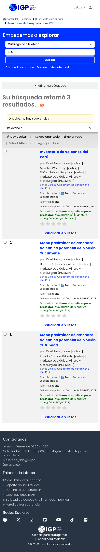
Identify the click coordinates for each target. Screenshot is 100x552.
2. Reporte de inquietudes (21, 485)
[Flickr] (86, 520)
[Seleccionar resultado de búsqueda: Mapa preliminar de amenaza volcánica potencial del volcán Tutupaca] (5, 334)
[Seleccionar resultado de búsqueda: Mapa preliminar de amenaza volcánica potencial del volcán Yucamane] (5, 242)
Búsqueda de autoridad (53, 67)
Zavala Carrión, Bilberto (62, 356)
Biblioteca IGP (10, 7)
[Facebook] (6, 520)
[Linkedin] (46, 520)
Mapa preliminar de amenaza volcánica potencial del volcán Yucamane (68, 248)
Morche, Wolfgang (58, 168)
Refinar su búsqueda (51, 86)
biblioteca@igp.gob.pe (19, 460)
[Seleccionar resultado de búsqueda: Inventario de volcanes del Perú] (5, 151)
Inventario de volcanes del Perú (64, 154)
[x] (19, 520)
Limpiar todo (73, 137)
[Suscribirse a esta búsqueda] (42, 105)
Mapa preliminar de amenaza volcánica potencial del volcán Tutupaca (68, 340)
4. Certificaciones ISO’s (19, 495)
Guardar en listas (58, 233)
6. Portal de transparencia (21, 505)
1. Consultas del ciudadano (22, 480)
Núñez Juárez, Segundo (62, 172)
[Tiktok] (73, 520)
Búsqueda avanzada (49, 19)
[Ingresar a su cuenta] (90, 7)
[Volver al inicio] (88, 540)
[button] (79, 7)
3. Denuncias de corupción (22, 490)
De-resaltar (16, 137)
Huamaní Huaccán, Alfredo (65, 264)
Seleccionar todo (47, 137)
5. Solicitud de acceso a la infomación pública (36, 500)
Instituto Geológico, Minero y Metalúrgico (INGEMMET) (60, 179)
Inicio (27, 19)
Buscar (50, 60)
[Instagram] (32, 520)
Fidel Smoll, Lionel (63, 163)
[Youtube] (59, 520)
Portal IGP (11, 19)
